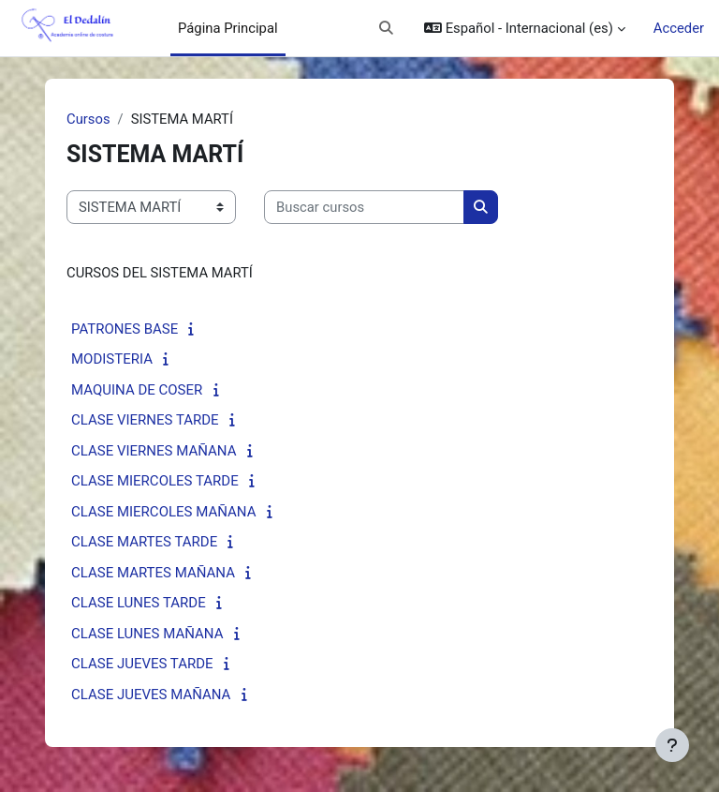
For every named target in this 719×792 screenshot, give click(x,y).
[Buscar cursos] (364, 207)
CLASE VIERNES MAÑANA (153, 450)
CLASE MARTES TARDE (144, 541)
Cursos (88, 119)
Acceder (678, 28)
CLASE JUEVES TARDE (142, 663)
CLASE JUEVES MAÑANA (150, 694)
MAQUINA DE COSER (136, 389)
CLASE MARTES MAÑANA (153, 572)
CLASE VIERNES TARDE (145, 419)
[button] (387, 28)
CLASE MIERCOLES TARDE (155, 480)
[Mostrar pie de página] (672, 745)
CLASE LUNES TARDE (138, 602)
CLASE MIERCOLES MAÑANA (163, 511)
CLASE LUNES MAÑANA (147, 633)
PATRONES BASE (124, 329)
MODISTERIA (112, 359)
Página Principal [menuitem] (228, 28)
